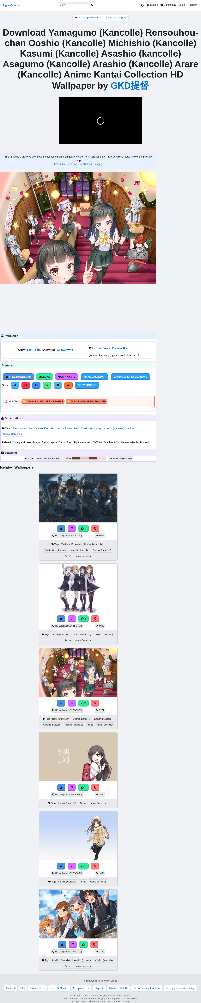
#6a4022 (76, 458)
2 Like (44, 376)
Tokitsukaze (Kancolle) (56, 550)
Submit (152, 4)
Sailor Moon (65, 442)
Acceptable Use (81, 988)
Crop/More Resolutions (130, 376)
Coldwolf (67, 350)
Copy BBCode (87, 385)
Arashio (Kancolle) (114, 428)
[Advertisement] (78, 308)
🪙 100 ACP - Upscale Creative (43, 401)
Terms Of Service (59, 988)
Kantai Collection (12, 434)
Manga (17, 442)
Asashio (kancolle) (91, 428)
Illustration (145, 442)
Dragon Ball (39, 442)
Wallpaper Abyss (91, 17)
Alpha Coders (11, 5)
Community (168, 4)
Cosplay (52, 442)
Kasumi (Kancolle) (68, 428)
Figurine (78, 442)
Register (192, 4)
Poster (27, 442)
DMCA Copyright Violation (147, 988)
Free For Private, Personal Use (110, 348)
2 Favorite (67, 376)
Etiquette (99, 988)
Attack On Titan (93, 442)
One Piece (109, 442)
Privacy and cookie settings (180, 988)
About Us (11, 988)
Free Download (18, 376)
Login (182, 4)
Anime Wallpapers (116, 17)
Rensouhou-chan (22, 428)
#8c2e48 (93, 458)
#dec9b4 (84, 458)
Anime (130, 428)
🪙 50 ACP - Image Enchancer (86, 401)
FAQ (22, 988)
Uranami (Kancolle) (93, 544)
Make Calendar (94, 376)
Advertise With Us (118, 988)
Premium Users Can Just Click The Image (78, 164)
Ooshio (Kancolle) (44, 428)
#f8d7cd (101, 458)
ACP (10, 401)
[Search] (92, 5)
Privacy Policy (37, 988)
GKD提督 (130, 85)
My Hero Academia (127, 442)
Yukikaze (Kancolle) (71, 544)
